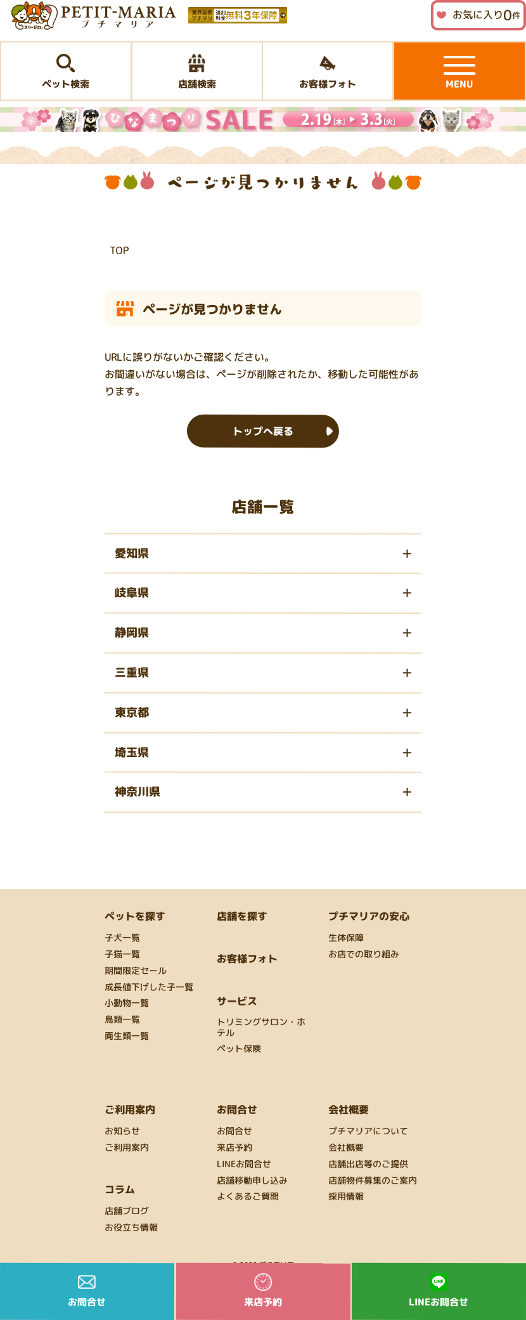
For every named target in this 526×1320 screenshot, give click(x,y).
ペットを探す (135, 916)
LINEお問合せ (244, 1164)
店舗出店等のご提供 (368, 1164)
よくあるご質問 (248, 1196)
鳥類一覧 (122, 1019)
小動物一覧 (127, 1003)
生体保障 (346, 938)
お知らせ (122, 1131)
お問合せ (234, 1131)
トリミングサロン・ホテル (261, 1028)
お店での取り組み (363, 954)
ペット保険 (239, 1049)
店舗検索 (196, 72)
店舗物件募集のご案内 (372, 1180)
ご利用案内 (127, 1147)
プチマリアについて (368, 1131)
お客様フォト (327, 72)
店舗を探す (242, 916)
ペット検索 (65, 72)
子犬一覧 (122, 938)
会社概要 (346, 1147)
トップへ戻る (263, 430)
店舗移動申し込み (252, 1180)
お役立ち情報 (131, 1227)
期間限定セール (136, 971)
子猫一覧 (122, 954)
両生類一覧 (127, 1036)
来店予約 (234, 1147)
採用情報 (346, 1196)
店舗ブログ (127, 1211)
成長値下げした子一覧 (149, 987)
